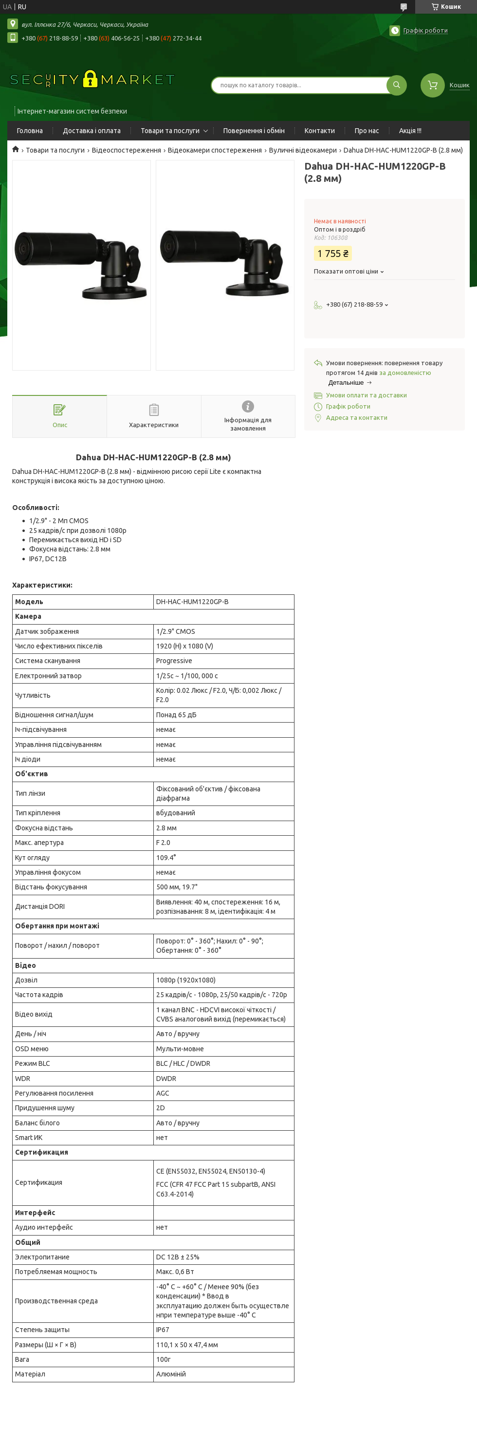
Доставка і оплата (92, 130)
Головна (30, 130)
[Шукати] (396, 85)
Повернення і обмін (254, 130)
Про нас (367, 130)
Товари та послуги (170, 130)
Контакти (320, 130)
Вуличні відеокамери (303, 150)
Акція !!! (410, 130)
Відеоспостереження (126, 150)
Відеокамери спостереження (215, 150)
